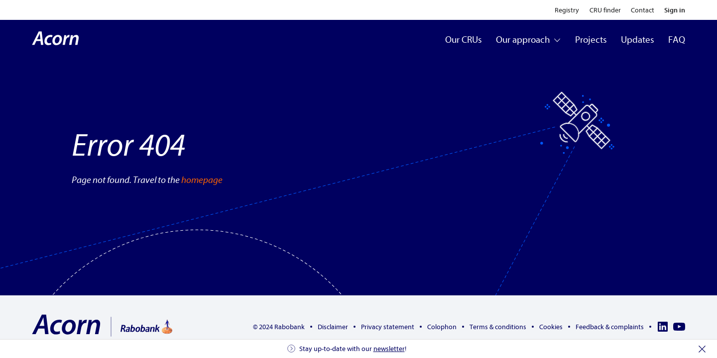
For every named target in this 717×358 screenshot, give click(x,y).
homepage (202, 180)
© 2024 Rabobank (279, 327)
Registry (567, 10)
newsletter (389, 349)
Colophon (442, 327)
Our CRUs (463, 39)
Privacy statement (387, 327)
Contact (642, 10)
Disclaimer (333, 327)
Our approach (528, 39)
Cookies (551, 327)
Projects (591, 39)
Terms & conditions (498, 327)
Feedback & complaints (610, 327)
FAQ (676, 39)
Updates (637, 39)
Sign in (674, 10)
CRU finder (605, 10)
